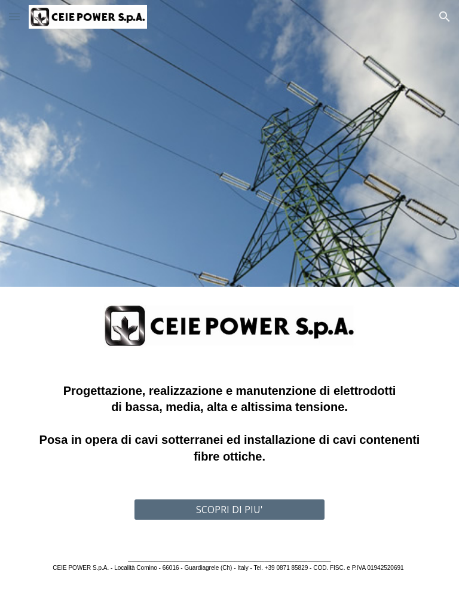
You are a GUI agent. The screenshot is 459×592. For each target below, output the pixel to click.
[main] (229, 424)
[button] (14, 16)
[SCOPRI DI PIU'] (229, 509)
